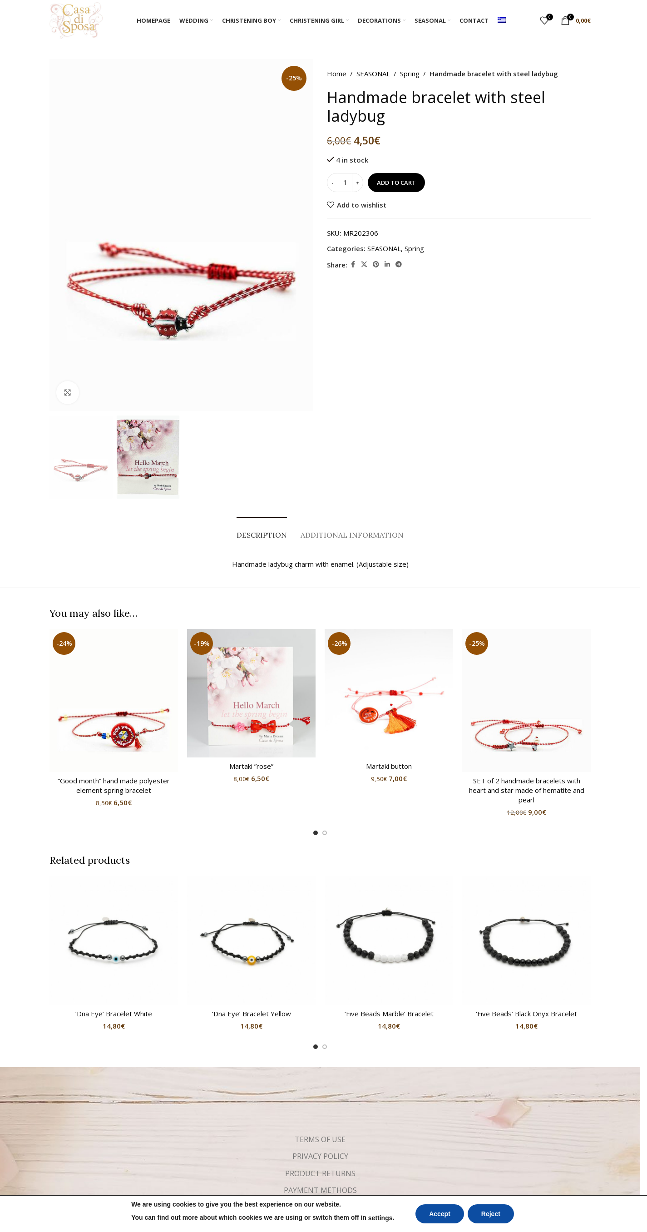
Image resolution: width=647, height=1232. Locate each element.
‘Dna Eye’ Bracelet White (113, 1013)
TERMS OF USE (320, 1139)
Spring (410, 73)
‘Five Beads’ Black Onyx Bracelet (526, 1013)
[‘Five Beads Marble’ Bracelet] (389, 940)
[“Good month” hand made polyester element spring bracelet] (113, 700)
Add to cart (396, 182)
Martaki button (389, 766)
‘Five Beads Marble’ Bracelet (389, 1013)
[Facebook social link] (352, 264)
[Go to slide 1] (315, 833)
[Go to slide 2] (324, 833)
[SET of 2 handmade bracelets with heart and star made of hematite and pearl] (526, 700)
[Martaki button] (389, 693)
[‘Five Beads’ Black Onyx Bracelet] (526, 940)
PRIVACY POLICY (320, 1156)
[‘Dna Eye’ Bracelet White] (113, 940)
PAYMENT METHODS (320, 1190)
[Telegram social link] (399, 264)
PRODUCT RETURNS (320, 1173)
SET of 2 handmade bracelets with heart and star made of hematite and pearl (526, 790)
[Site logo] (76, 19)
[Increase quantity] (357, 182)
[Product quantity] (345, 182)
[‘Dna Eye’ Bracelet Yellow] (251, 940)
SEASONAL (373, 73)
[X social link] (364, 264)
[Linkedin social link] (387, 264)
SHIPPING (320, 1207)
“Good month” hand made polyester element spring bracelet (114, 785)
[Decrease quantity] (332, 182)
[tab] (262, 530)
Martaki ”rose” (251, 766)
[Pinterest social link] (376, 264)
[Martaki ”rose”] (251, 693)
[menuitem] (502, 20)
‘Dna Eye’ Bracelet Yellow (251, 1013)
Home (336, 73)
